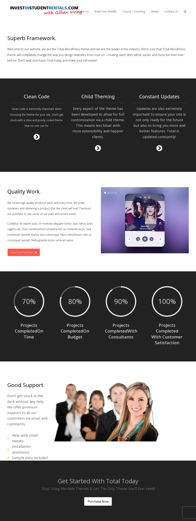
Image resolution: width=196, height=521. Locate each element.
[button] (185, 11)
